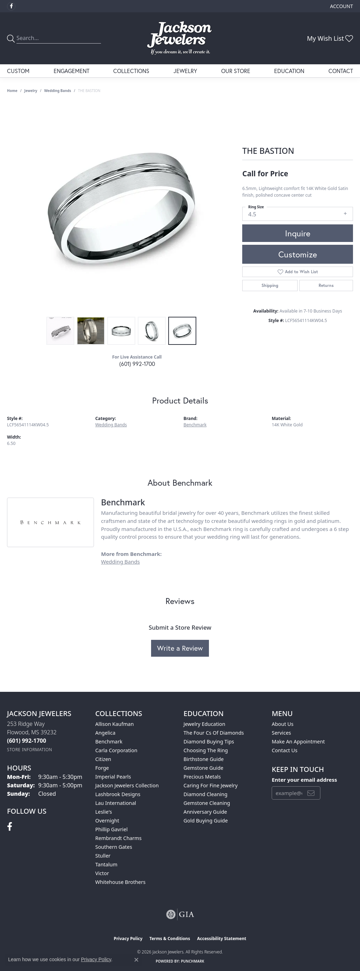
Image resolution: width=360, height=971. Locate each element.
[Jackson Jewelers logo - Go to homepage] (180, 38)
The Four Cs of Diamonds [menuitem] (214, 732)
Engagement (71, 70)
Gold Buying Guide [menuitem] (206, 820)
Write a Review (180, 648)
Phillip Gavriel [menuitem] (111, 829)
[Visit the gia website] (180, 914)
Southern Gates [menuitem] (113, 847)
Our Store (235, 70)
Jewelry (185, 70)
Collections (131, 70)
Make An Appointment (298, 741)
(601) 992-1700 (137, 363)
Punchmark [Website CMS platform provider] (192, 961)
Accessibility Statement (221, 939)
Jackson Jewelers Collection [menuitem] (127, 785)
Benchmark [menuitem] (108, 741)
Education (289, 70)
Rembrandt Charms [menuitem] (118, 838)
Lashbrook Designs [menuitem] (118, 794)
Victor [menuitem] (102, 873)
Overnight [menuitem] (107, 820)
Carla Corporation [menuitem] (116, 750)
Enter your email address (304, 779)
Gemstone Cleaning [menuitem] (207, 803)
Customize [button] (297, 254)
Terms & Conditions (169, 939)
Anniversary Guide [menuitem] (205, 811)
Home (12, 90)
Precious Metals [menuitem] (202, 776)
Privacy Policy (128, 939)
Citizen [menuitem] (103, 759)
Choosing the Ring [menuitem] (206, 750)
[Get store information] (29, 750)
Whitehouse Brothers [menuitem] (120, 882)
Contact (340, 70)
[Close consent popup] (136, 960)
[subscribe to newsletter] (311, 793)
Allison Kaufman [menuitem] (114, 724)
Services (281, 732)
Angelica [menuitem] (105, 732)
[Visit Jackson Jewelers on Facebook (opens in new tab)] (11, 6)
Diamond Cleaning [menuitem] (205, 794)
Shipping (269, 285)
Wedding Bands (57, 90)
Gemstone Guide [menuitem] (204, 768)
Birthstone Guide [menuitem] (204, 759)
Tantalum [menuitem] (106, 864)
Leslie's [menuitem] (103, 811)
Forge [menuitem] (102, 768)
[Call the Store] (26, 740)
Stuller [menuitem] (102, 855)
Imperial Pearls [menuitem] (113, 776)
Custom (18, 70)
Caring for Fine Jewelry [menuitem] (211, 785)
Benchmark (195, 425)
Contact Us (284, 750)
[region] (121, 208)
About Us (282, 724)
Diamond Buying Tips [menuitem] (209, 741)
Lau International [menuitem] (115, 803)
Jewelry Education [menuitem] (204, 724)
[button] (341, 6)
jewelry (30, 90)
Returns (326, 285)
